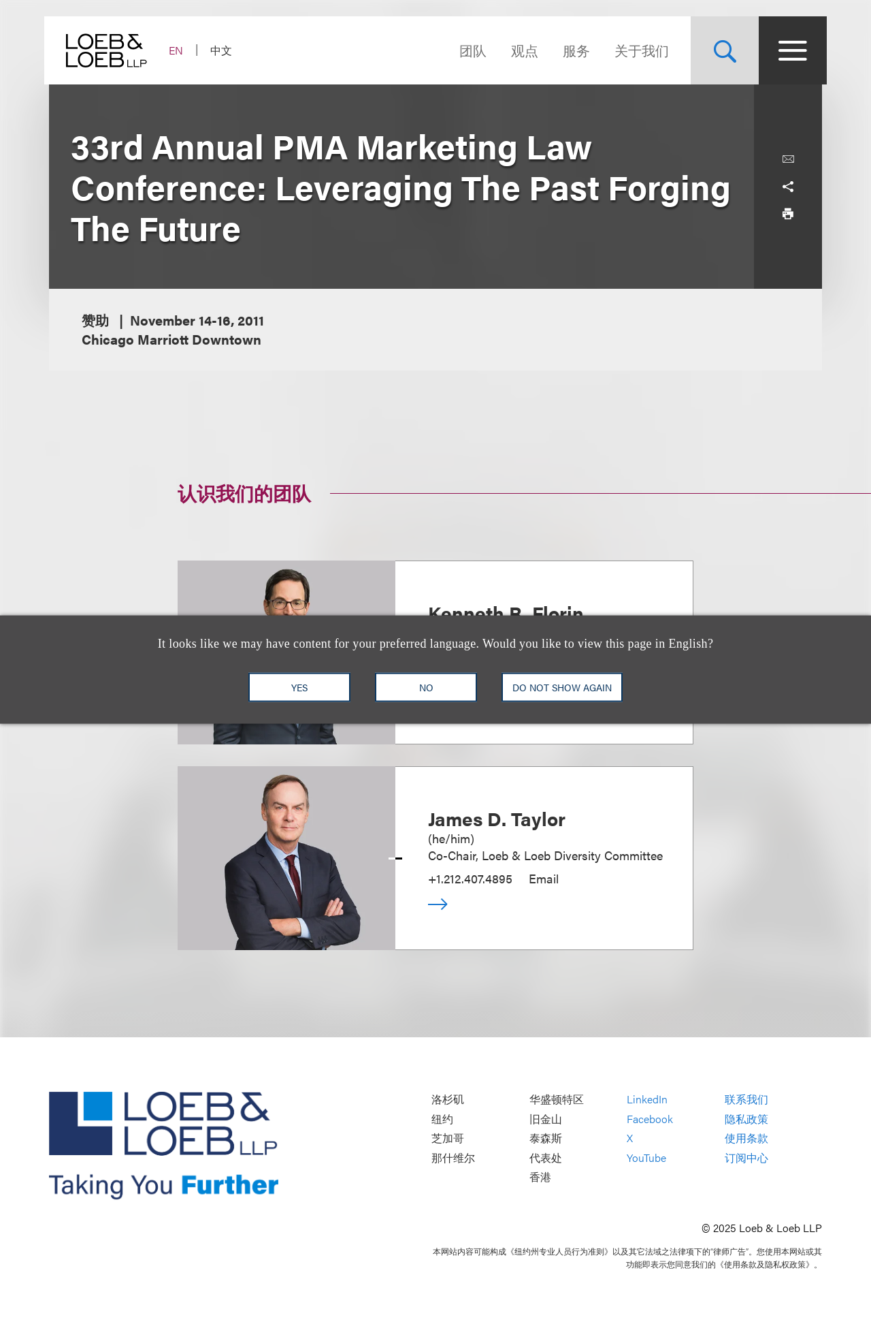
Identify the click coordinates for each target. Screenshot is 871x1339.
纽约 (442, 1119)
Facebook (650, 1119)
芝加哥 (447, 1138)
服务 (571, 50)
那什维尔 (453, 1157)
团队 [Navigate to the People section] (468, 50)
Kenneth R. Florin (506, 612)
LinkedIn (647, 1099)
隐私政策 (746, 1119)
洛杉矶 (447, 1099)
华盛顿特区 (556, 1099)
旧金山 (545, 1119)
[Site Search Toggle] (720, 50)
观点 (519, 50)
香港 (540, 1177)
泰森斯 (545, 1138)
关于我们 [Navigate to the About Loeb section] (637, 50)
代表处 (545, 1157)
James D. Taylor (496, 818)
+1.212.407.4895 (470, 878)
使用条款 (746, 1138)
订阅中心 (746, 1157)
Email (544, 878)
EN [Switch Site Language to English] (181, 50)
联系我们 (746, 1099)
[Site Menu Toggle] (788, 50)
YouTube (646, 1157)
